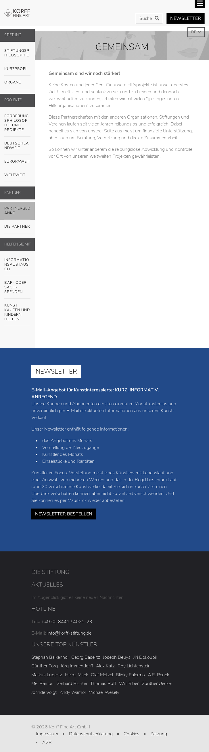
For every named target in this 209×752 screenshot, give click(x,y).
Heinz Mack (76, 675)
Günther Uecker (156, 683)
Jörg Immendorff (77, 666)
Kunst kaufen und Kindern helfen (17, 312)
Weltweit (15, 175)
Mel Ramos (42, 683)
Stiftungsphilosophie (16, 53)
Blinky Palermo (130, 675)
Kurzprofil (16, 68)
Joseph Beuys (117, 657)
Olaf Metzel (102, 675)
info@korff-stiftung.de (69, 633)
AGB (47, 742)
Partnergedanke (17, 211)
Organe (12, 82)
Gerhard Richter (71, 683)
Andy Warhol (73, 692)
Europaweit (17, 161)
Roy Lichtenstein (134, 666)
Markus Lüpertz (46, 675)
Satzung (158, 734)
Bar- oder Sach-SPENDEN (15, 287)
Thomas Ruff (103, 683)
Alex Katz (105, 666)
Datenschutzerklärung (91, 734)
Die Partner (17, 226)
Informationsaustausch (16, 264)
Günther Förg (44, 666)
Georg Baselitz (85, 657)
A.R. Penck (158, 675)
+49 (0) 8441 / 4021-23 (66, 621)
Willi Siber (129, 683)
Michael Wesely (104, 692)
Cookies (131, 734)
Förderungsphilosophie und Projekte (16, 122)
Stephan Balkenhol (49, 657)
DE (194, 32)
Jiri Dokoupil (145, 657)
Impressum (47, 734)
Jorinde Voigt (44, 692)
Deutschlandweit (16, 146)
